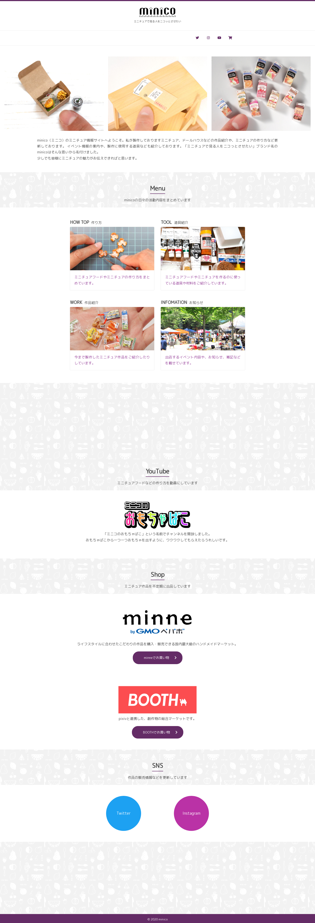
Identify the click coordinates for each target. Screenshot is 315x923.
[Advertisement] (157, 423)
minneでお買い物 (163, 656)
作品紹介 (143, 37)
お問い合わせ (192, 37)
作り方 (97, 37)
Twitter (124, 812)
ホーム (78, 37)
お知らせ (166, 37)
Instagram (191, 812)
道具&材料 (120, 37)
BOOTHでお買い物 (163, 731)
